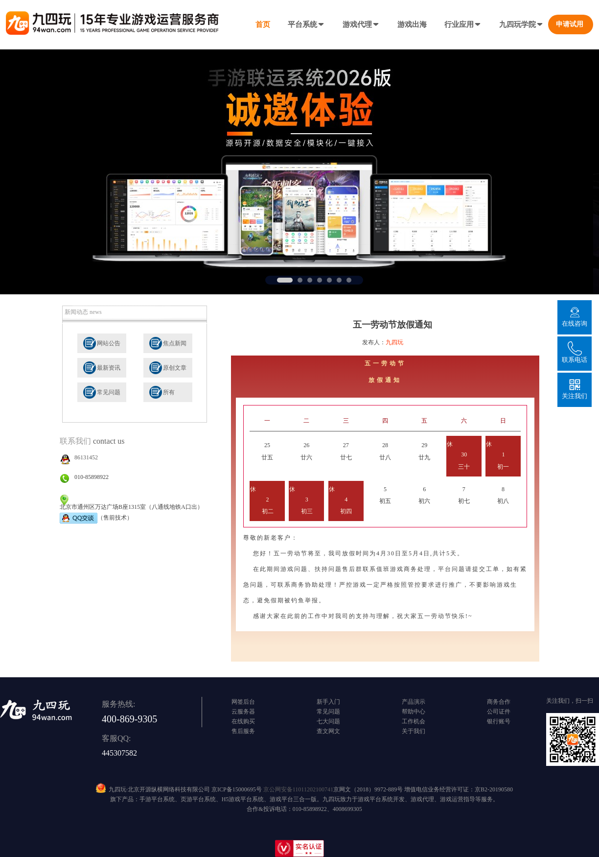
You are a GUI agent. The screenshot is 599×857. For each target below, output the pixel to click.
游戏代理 (361, 24)
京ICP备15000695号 (236, 789)
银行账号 (498, 721)
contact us (108, 441)
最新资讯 (108, 367)
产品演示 (413, 701)
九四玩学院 (521, 24)
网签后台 (243, 701)
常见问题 (108, 392)
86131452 (86, 457)
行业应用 (463, 24)
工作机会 (413, 721)
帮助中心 (413, 711)
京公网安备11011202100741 (298, 789)
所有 (169, 392)
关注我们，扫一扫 (569, 700)
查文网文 (328, 731)
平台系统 (306, 24)
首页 (262, 24)
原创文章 (174, 367)
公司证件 (498, 711)
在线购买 (243, 721)
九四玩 (394, 342)
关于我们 (413, 731)
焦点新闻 (174, 343)
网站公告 (108, 343)
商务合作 (498, 701)
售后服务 (243, 731)
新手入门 (328, 701)
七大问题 (328, 721)
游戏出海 (412, 24)
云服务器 (243, 711)
